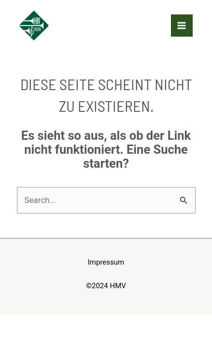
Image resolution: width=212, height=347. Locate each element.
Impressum (106, 262)
